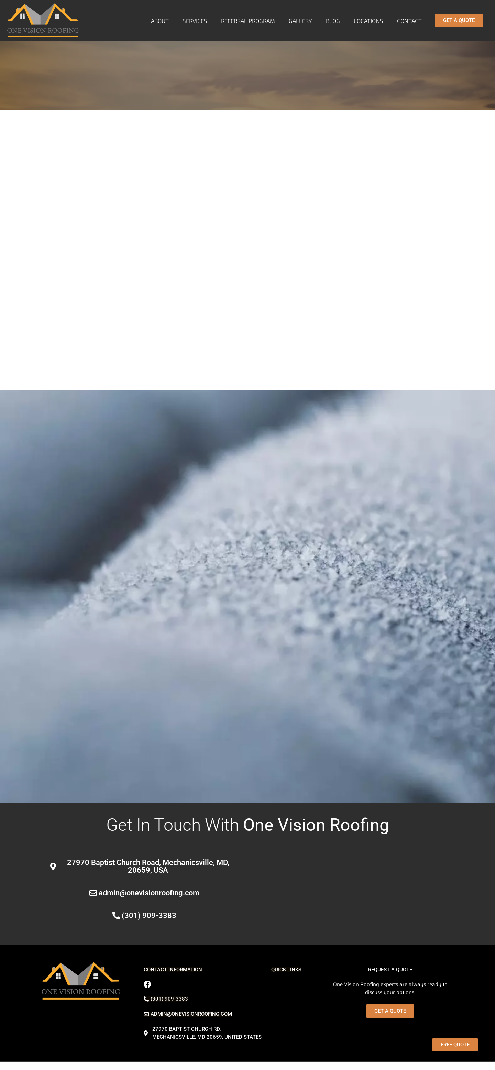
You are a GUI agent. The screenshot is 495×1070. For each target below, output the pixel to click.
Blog (333, 20)
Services (195, 20)
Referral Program (248, 20)
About (160, 20)
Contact (409, 20)
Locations (368, 20)
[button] (173, 969)
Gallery (300, 20)
